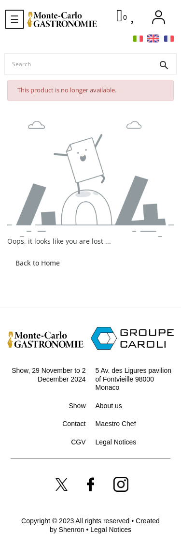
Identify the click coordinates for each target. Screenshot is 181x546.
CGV (78, 442)
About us (109, 406)
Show (77, 406)
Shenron (72, 529)
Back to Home (37, 262)
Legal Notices (116, 442)
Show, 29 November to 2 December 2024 (48, 375)
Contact (73, 424)
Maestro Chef (116, 424)
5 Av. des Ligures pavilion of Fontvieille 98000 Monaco (133, 379)
